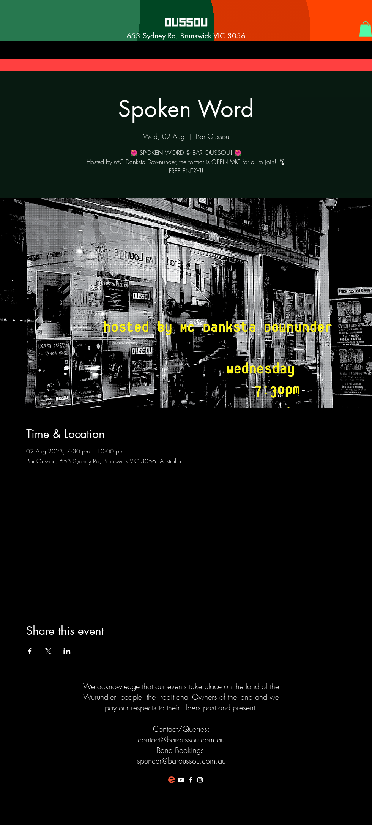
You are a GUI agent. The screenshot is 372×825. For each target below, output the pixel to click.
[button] (365, 29)
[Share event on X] (48, 651)
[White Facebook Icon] (190, 780)
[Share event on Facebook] (29, 651)
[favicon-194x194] (171, 780)
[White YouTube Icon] (181, 780)
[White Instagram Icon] (200, 780)
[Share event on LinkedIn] (67, 651)
